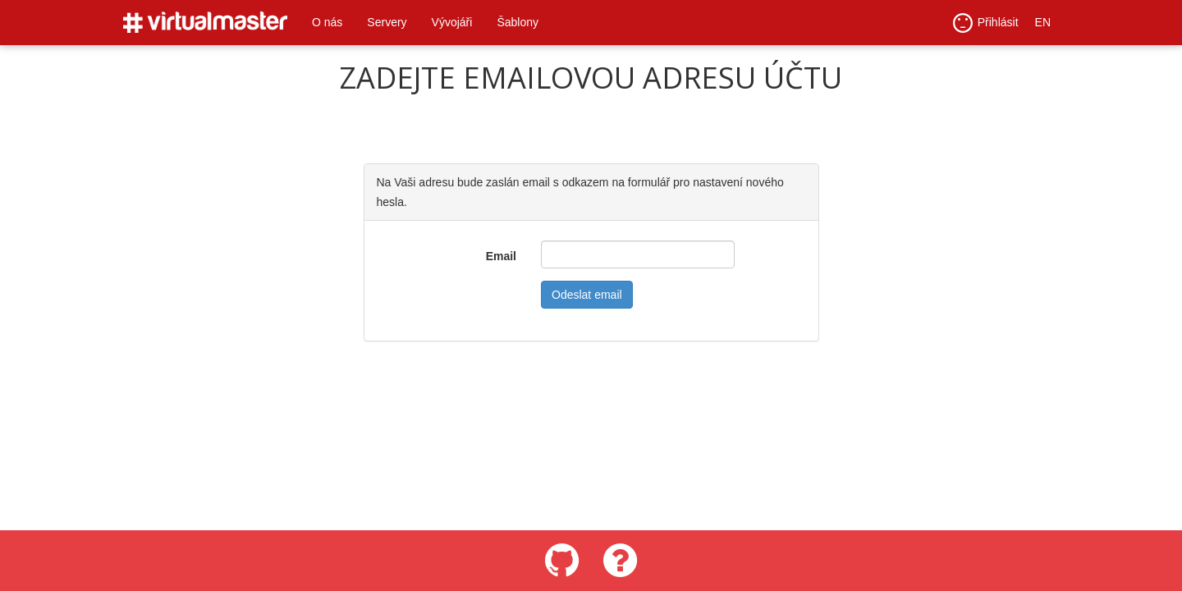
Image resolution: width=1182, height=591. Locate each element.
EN (1043, 22)
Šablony (517, 22)
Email (501, 256)
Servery (386, 22)
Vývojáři (452, 22)
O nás (327, 22)
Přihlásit (986, 23)
